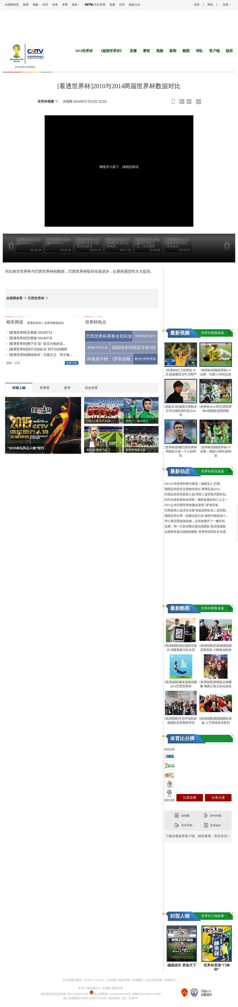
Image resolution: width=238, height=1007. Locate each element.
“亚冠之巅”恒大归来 (98, 421)
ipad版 (185, 815)
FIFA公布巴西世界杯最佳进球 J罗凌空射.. (192, 505)
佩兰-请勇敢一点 (96, 450)
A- (182, 101)
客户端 (214, 51)
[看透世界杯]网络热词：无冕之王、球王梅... (40, 355)
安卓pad (215, 825)
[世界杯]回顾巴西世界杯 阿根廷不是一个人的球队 (181, 451)
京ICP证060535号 (77, 994)
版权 (229, 51)
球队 (199, 51)
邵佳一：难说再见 (137, 421)
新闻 (26, 4)
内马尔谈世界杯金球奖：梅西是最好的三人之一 (196, 499)
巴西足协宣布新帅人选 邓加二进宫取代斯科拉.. (196, 494)
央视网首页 (12, 4)
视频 (35, 4)
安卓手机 (186, 825)
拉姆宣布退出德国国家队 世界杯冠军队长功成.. (196, 531)
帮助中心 (170, 980)
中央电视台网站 (72, 980)
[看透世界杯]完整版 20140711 (30, 332)
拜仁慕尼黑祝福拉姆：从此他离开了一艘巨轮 (195, 521)
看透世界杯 (34, 323)
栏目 (122, 4)
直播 (112, 4)
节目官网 (99, 4)
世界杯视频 (46, 101)
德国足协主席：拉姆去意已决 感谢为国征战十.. (196, 515)
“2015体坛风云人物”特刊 (25, 448)
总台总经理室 (154, 980)
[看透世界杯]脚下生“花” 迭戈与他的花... (37, 343)
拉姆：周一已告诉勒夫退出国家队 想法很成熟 (195, 526)
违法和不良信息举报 (53, 994)
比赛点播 (218, 797)
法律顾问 (137, 980)
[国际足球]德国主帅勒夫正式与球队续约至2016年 (181, 411)
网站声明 (124, 980)
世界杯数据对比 (54, 323)
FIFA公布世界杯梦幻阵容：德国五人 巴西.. (193, 483)
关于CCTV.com (93, 980)
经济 (45, 4)
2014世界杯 (84, 51)
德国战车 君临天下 (181, 965)
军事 (65, 4)
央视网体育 (14, 298)
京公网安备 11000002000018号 (110, 994)
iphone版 (215, 815)
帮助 (210, 4)
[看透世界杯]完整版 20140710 (30, 338)
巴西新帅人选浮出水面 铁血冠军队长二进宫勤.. (196, 510)
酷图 (186, 51)
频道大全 (134, 4)
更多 (74, 4)
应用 (225, 4)
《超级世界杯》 (111, 51)
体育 (55, 4)
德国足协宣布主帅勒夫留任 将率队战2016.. (193, 489)
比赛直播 (189, 797)
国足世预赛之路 (135, 450)
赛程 (146, 51)
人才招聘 (110, 980)
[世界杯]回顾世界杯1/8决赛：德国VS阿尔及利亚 (215, 451)
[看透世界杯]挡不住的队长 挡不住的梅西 (38, 349)
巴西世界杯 (36, 298)
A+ (189, 101)
